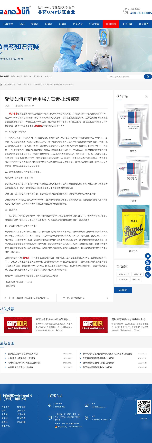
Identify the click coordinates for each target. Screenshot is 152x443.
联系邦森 (144, 24)
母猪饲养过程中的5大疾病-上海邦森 (24, 363)
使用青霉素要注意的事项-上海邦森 (129, 319)
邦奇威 (26, 258)
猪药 (22, 24)
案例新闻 (111, 24)
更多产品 (78, 24)
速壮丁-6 (133, 251)
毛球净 (133, 201)
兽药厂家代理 (16, 76)
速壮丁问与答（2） (78, 298)
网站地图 (21, 422)
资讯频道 (28, 84)
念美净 (133, 151)
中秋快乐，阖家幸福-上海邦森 (21, 358)
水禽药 (62, 24)
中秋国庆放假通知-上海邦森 (20, 367)
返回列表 (123, 290)
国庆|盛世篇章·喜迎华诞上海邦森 (23, 354)
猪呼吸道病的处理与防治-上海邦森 (98, 363)
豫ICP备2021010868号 (70, 424)
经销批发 (94, 24)
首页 (19, 84)
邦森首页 (8, 24)
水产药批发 (38, 76)
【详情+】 (59, 330)
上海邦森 (38, 126)
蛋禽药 (49, 24)
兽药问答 (38, 84)
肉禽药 (35, 24)
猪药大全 (48, 76)
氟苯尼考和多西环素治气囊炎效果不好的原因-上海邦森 (54, 319)
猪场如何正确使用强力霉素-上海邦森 (59, 84)
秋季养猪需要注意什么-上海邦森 (97, 367)
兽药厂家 (27, 76)
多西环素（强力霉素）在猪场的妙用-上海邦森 (32, 298)
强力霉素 (20, 282)
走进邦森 (127, 24)
